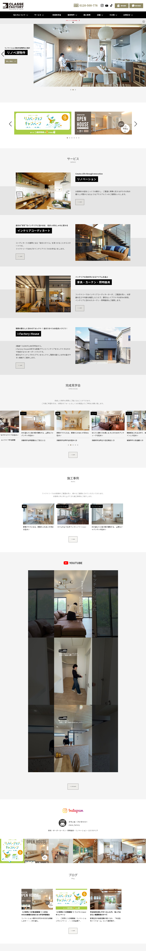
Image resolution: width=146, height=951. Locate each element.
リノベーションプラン (96, 870)
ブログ (66, 874)
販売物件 (71, 15)
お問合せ (126, 15)
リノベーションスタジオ (35, 874)
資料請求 (108, 874)
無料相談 (103, 842)
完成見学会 (56, 15)
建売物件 (75, 870)
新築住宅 (46, 870)
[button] (70, 91)
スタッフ (46, 866)
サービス (37, 15)
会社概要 (49, 874)
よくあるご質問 (77, 874)
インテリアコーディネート (107, 866)
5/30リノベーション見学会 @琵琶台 (72, 21)
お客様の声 (58, 874)
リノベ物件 (66, 870)
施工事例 (86, 15)
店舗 (98, 15)
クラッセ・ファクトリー (115, 870)
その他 (112, 15)
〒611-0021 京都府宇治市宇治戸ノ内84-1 (44, 892)
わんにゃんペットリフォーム (74, 866)
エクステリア (91, 866)
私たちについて (19, 15)
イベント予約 (97, 874)
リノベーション (57, 866)
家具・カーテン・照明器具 (32, 870)
